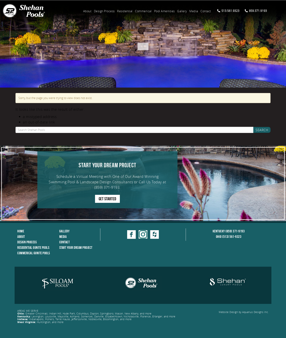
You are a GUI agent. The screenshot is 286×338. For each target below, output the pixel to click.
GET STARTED (107, 198)
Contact (205, 11)
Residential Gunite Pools (33, 248)
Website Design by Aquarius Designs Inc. (244, 312)
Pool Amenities (164, 11)
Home (20, 231)
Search (262, 130)
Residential (125, 11)
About (87, 11)
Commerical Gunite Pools (33, 253)
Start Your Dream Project (75, 248)
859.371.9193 (256, 11)
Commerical (143, 11)
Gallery (182, 11)
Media (193, 11)
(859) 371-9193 (106, 187)
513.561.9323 (228, 11)
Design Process (104, 11)
